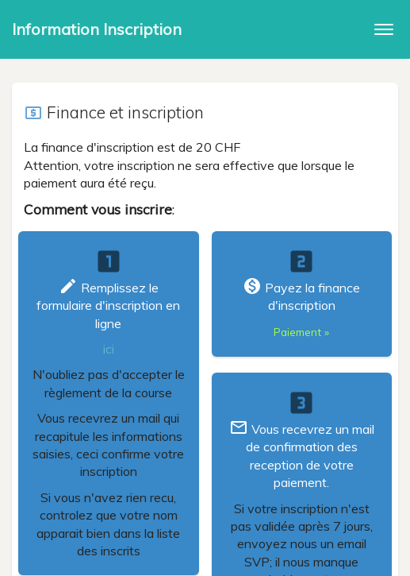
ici (108, 349)
